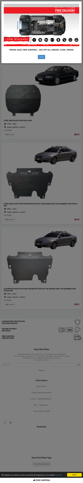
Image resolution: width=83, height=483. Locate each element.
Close (41, 57)
